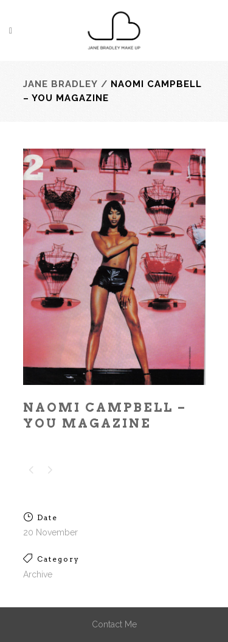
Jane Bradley (60, 84)
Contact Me (114, 624)
